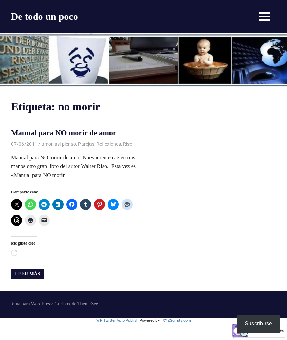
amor (46, 144)
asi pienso (65, 144)
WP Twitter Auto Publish (117, 320)
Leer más (27, 273)
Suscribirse (258, 323)
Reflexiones (108, 144)
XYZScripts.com (177, 320)
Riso (127, 144)
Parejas (86, 144)
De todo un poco (44, 16)
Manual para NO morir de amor (63, 132)
